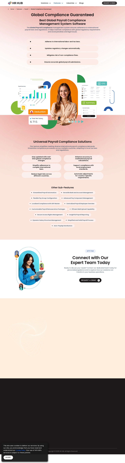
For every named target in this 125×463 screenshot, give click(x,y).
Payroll (26, 9)
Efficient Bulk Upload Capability (83, 209)
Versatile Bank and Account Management (78, 193)
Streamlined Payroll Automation (44, 193)
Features (57, 3)
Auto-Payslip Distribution (63, 226)
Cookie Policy (21, 450)
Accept (8, 457)
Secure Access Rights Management (50, 215)
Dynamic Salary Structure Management (47, 220)
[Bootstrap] (15, 3)
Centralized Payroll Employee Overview (80, 204)
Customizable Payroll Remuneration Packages (48, 209)
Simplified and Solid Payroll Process (80, 220)
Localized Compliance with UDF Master (46, 204)
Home (12, 9)
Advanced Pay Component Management (78, 198)
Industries (70, 3)
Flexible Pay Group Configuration (45, 198)
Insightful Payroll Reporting (79, 215)
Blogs (81, 3)
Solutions (44, 3)
